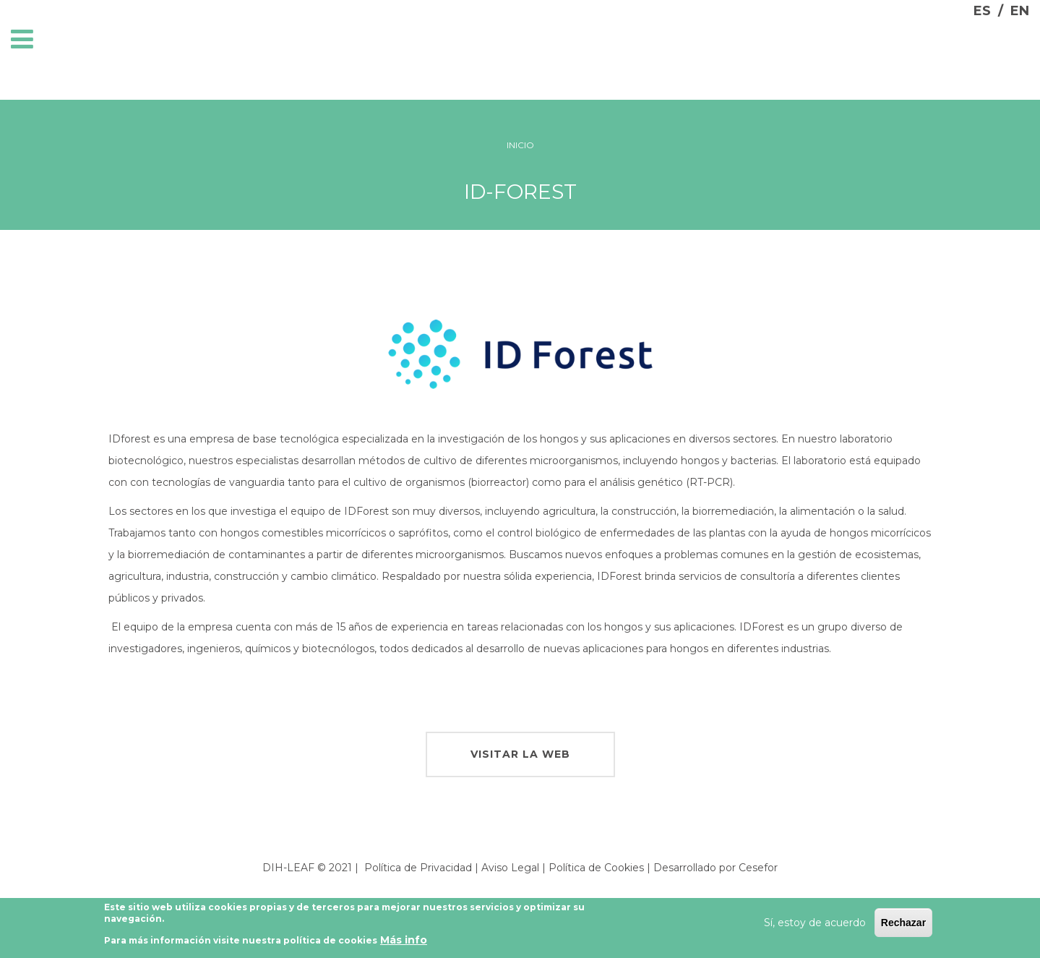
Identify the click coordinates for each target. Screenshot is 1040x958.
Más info (403, 943)
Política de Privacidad (418, 867)
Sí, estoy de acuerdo (815, 926)
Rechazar (903, 926)
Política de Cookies (596, 867)
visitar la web (520, 754)
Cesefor (758, 867)
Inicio (520, 145)
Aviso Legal (510, 867)
